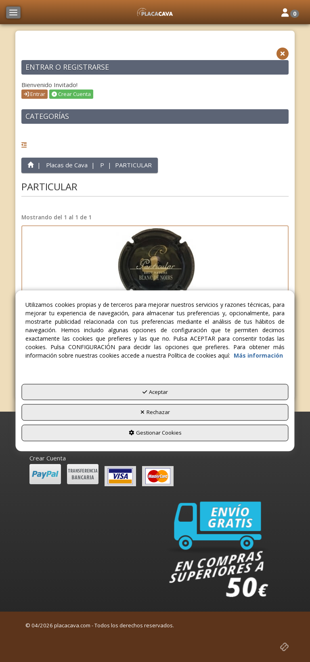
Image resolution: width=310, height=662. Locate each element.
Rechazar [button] (155, 412)
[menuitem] (154, 458)
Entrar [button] (34, 94)
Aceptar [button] (155, 392)
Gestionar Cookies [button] (155, 432)
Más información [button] (258, 355)
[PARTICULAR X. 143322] (154, 266)
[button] (155, 12)
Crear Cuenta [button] (71, 94)
